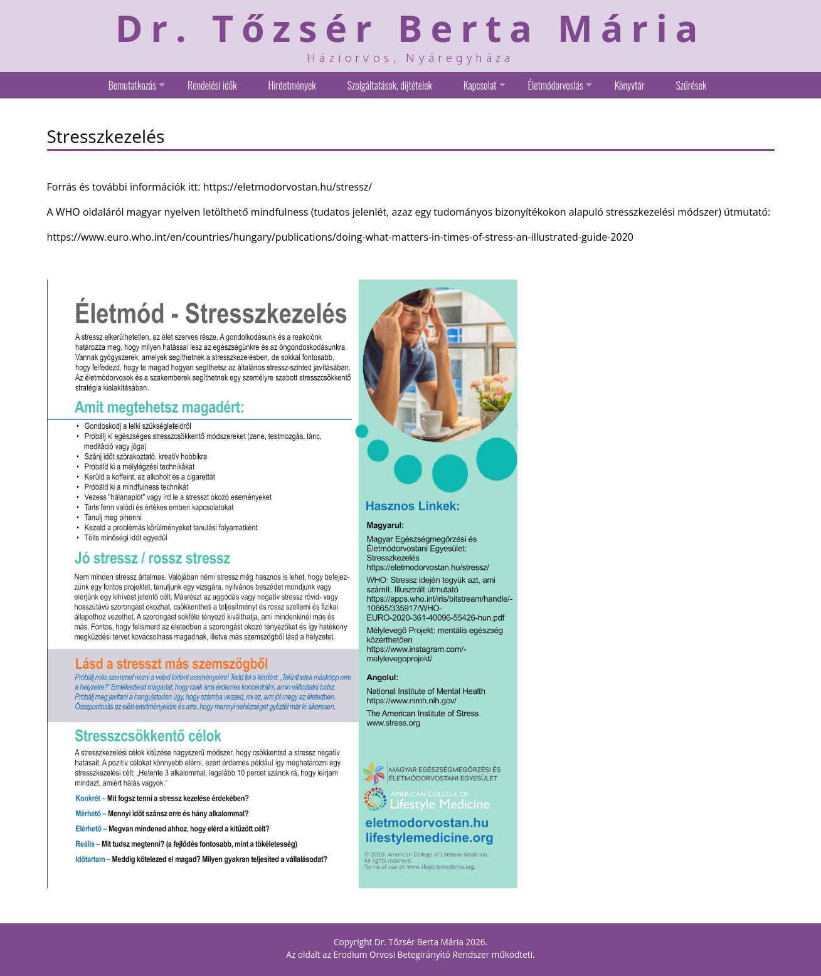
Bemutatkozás (132, 85)
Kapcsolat (480, 85)
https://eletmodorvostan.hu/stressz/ (287, 187)
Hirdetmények (292, 85)
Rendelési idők (212, 85)
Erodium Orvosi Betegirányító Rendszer (412, 954)
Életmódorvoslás (555, 85)
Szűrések (690, 85)
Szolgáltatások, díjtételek (389, 85)
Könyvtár (630, 85)
